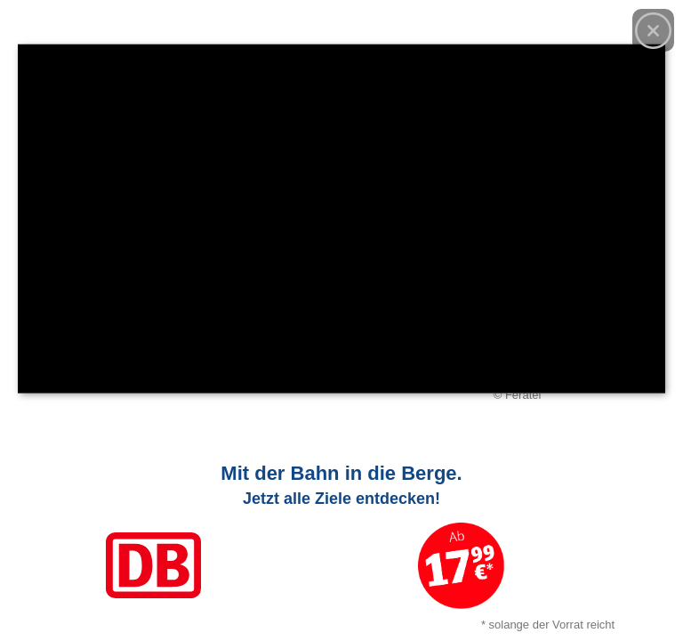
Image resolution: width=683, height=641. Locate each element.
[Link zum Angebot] (341, 543)
